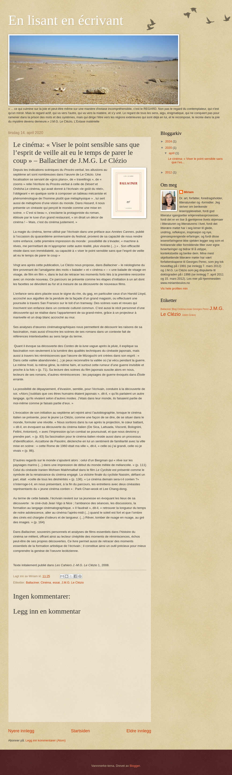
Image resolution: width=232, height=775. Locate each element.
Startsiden (80, 731)
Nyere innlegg (21, 731)
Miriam (189, 192)
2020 (169, 147)
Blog (174, 309)
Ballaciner (32, 582)
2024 (169, 141)
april (172, 153)
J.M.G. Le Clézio (72, 582)
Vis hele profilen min (174, 288)
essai (56, 582)
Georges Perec (201, 309)
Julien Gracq (189, 315)
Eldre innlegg (139, 731)
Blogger (135, 765)
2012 (169, 172)
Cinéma (46, 582)
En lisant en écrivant (65, 20)
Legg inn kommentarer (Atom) (46, 740)
